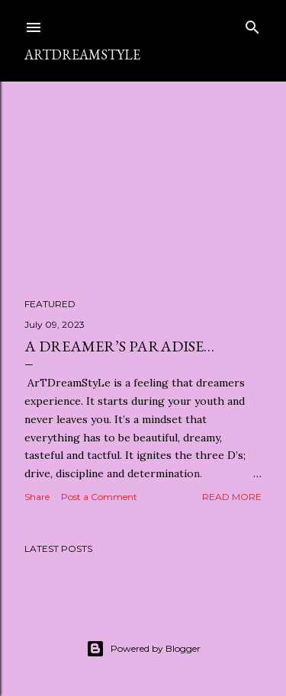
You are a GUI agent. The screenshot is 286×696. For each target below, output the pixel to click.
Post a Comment (99, 496)
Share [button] (37, 496)
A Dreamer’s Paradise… (119, 346)
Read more (232, 496)
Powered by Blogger (143, 649)
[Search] (252, 24)
